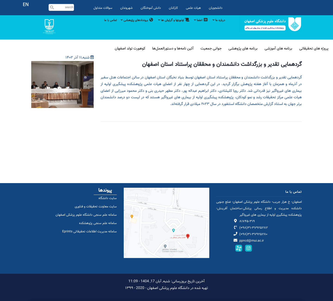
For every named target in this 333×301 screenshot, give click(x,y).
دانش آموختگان (151, 8)
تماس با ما (99, 25)
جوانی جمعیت (222, 48)
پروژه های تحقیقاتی (315, 48)
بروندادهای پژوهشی (129, 25)
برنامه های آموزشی (283, 48)
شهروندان (126, 8)
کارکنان (173, 8)
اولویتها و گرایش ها (168, 25)
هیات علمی (193, 8)
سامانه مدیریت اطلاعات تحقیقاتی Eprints (86, 236)
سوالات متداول (102, 8)
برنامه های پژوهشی (251, 48)
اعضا (198, 25)
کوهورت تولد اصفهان (149, 48)
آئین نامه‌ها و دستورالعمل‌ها (188, 48)
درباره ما (218, 25)
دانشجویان (215, 8)
